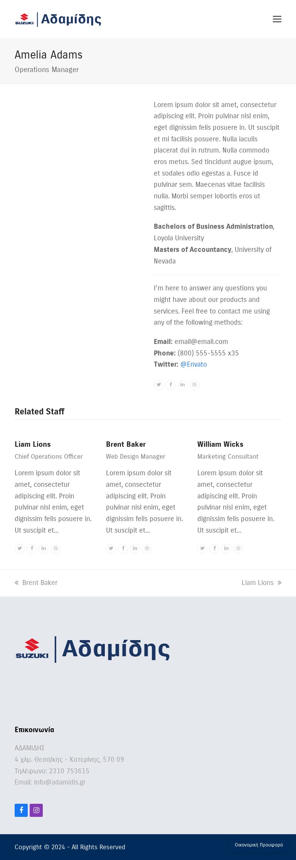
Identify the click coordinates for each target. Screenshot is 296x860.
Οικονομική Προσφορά (259, 845)
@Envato (193, 364)
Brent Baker (126, 444)
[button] (277, 19)
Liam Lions (33, 444)
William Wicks (220, 444)
